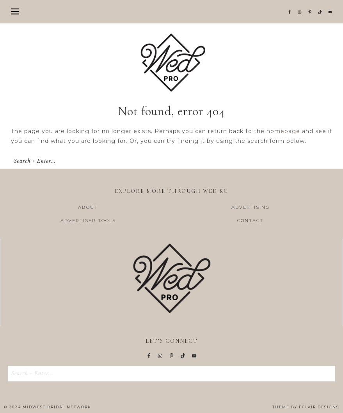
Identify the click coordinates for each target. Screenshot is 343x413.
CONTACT (250, 220)
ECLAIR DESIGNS (319, 407)
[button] (171, 11)
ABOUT (88, 207)
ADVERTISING (250, 207)
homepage (283, 131)
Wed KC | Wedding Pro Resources (171, 62)
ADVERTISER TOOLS (88, 220)
